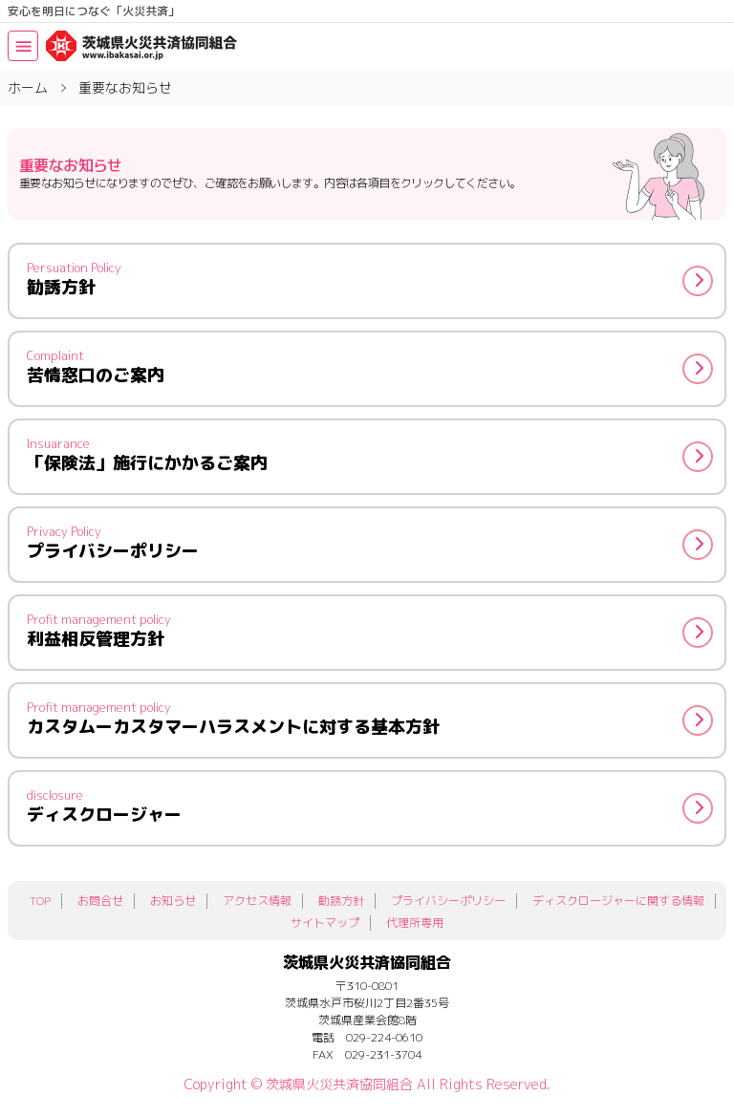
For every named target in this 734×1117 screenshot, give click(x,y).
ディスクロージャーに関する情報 (618, 900)
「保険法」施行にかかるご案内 (370, 455)
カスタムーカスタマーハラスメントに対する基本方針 (370, 718)
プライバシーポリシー (370, 543)
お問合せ (100, 900)
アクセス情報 (257, 900)
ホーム (28, 87)
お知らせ (173, 900)
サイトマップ (325, 922)
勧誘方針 (370, 279)
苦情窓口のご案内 (370, 367)
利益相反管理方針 (370, 631)
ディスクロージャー (370, 806)
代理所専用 (414, 922)
